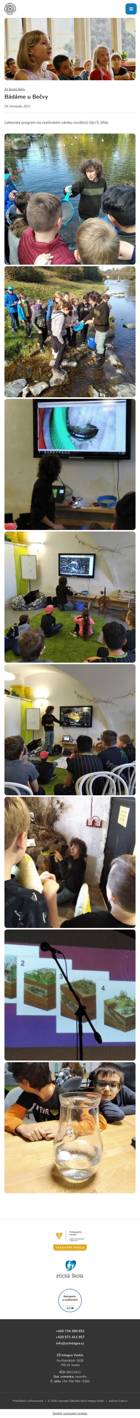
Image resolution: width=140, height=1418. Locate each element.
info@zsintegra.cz (70, 1343)
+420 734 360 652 (70, 1331)
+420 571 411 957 (70, 1337)
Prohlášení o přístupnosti (28, 1401)
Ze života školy (14, 89)
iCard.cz (123, 1401)
